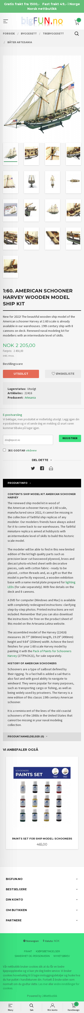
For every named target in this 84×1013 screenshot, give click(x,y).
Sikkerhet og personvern (32, 956)
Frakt (28, 951)
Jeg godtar (16, 450)
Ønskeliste (63, 373)
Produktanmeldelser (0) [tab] (26, 736)
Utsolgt (21, 373)
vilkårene (31, 450)
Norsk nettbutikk (42, 9)
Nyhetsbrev (62, 956)
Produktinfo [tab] (18, 483)
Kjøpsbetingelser (48, 951)
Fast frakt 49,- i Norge (61, 4)
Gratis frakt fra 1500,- (22, 4)
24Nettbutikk (49, 996)
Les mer (43, 984)
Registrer (70, 438)
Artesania (30, 398)
